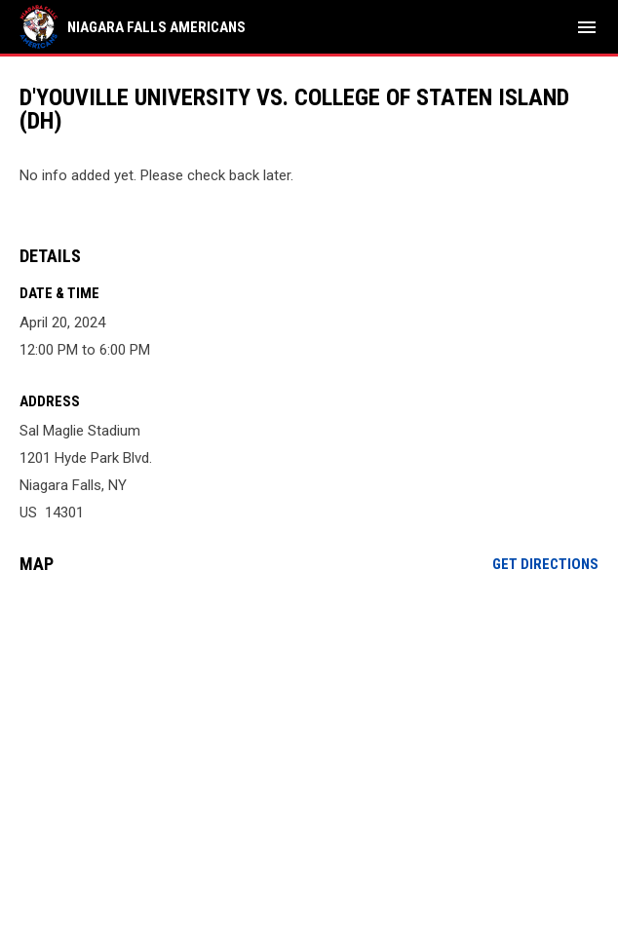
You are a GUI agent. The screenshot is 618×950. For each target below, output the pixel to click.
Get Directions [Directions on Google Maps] (545, 564)
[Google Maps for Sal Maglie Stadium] (309, 738)
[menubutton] (587, 27)
